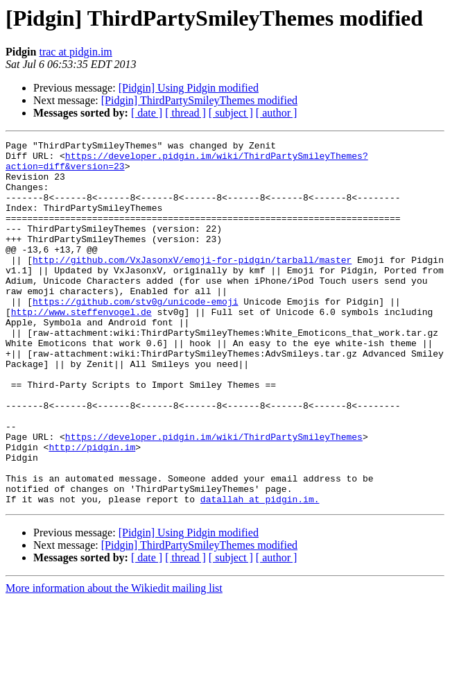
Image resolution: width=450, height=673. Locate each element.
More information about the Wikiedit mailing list (114, 661)
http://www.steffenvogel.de (81, 347)
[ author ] (276, 113)
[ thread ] (185, 113)
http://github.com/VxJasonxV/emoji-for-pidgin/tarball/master (192, 284)
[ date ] (146, 113)
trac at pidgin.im (75, 52)
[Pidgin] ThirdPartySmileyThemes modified (199, 100)
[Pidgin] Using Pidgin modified (189, 88)
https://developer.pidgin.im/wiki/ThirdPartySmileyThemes (214, 497)
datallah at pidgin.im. (260, 571)
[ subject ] (231, 113)
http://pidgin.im (92, 509)
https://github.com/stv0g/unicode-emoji (135, 334)
